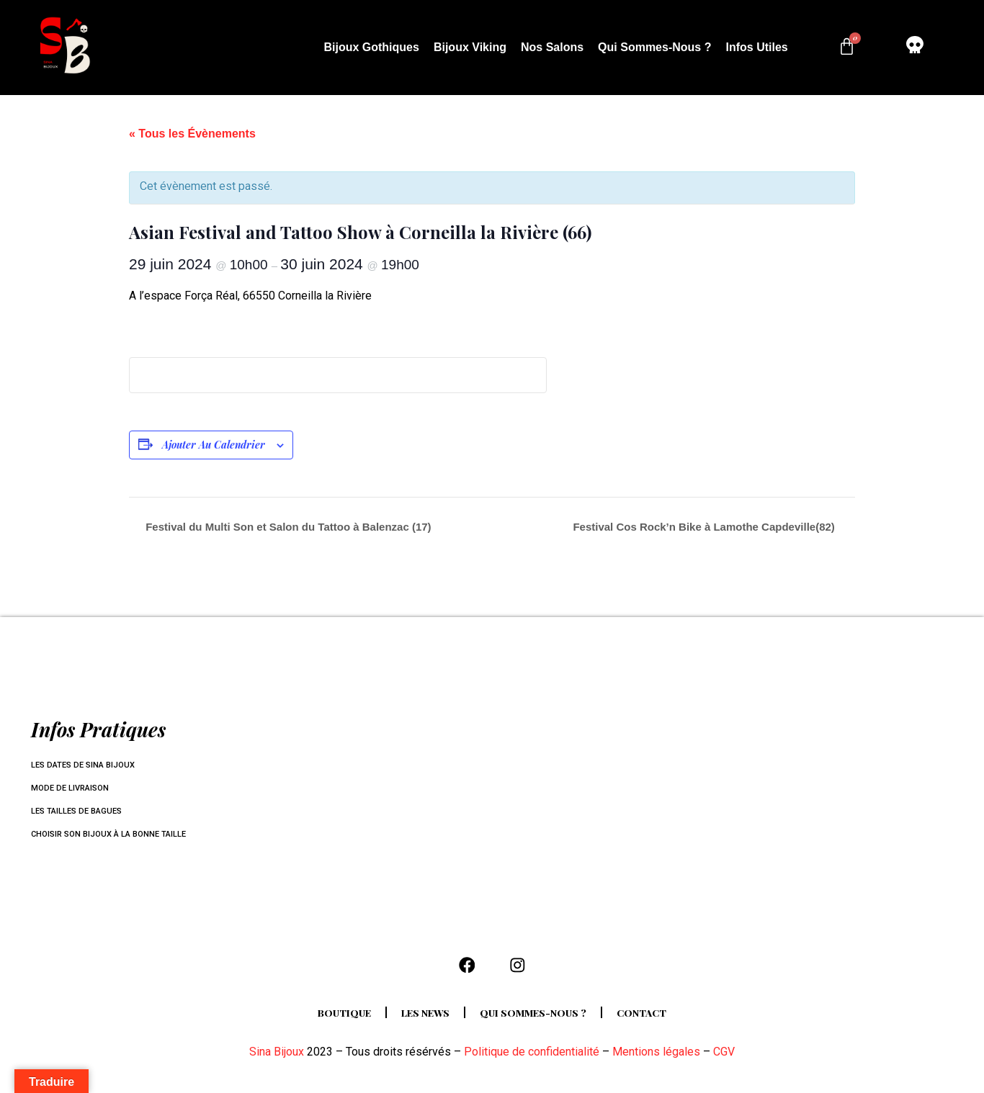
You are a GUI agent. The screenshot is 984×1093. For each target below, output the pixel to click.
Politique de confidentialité (531, 1059)
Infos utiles (756, 47)
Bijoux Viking (470, 47)
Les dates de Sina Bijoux (87, 765)
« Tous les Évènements (192, 133)
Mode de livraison (73, 788)
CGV (724, 1059)
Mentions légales (656, 1059)
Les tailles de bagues (80, 811)
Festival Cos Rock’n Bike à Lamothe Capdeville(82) (705, 527)
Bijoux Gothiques (371, 47)
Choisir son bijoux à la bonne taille (114, 834)
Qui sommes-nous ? (654, 47)
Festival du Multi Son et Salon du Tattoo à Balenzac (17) (287, 527)
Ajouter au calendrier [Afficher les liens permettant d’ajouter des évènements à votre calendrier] (213, 444)
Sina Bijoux (276, 1059)
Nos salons (552, 47)
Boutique (332, 1019)
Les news (420, 1019)
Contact (655, 1019)
